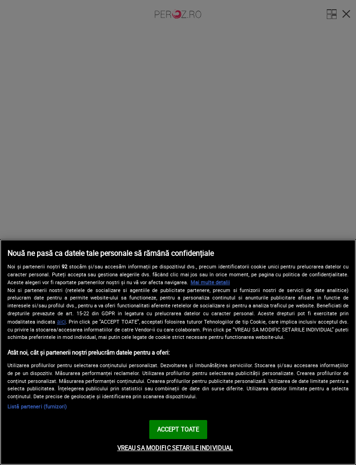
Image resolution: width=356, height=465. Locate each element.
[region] (178, 352)
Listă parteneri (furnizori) (37, 406)
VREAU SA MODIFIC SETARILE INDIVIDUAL (175, 448)
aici (61, 321)
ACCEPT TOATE (178, 429)
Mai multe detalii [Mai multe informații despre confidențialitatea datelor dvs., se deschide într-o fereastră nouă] (210, 282)
